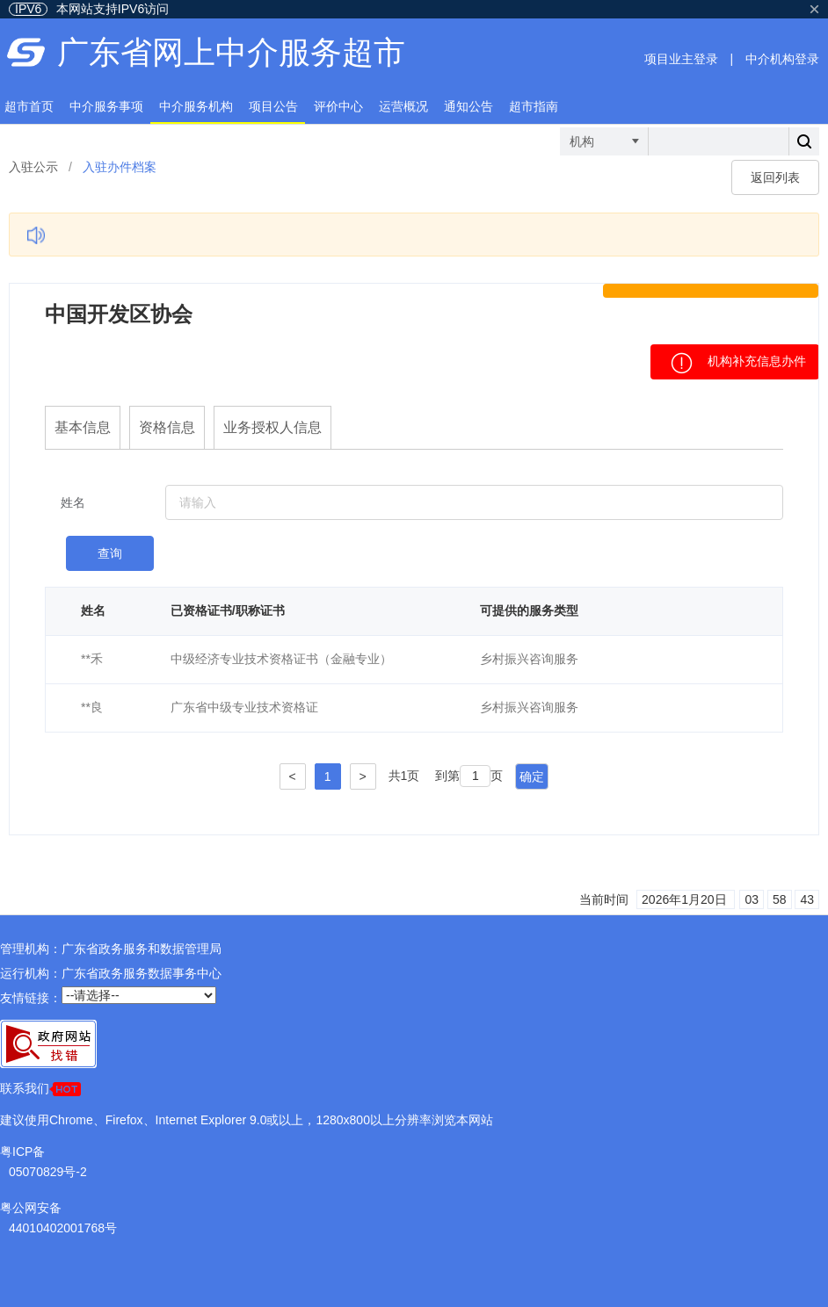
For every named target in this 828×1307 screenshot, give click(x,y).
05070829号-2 (48, 1172)
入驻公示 (33, 167)
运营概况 (403, 106)
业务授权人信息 (272, 427)
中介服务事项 (106, 106)
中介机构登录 (782, 59)
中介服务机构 (196, 106)
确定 (531, 776)
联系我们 (40, 1088)
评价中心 (338, 106)
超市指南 (533, 106)
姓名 (73, 502)
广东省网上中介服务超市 (231, 52)
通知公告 (468, 106)
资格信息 (167, 427)
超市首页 (29, 106)
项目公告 (273, 106)
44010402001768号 (63, 1228)
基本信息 (82, 427)
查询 (110, 553)
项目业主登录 (681, 59)
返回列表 (775, 177)
